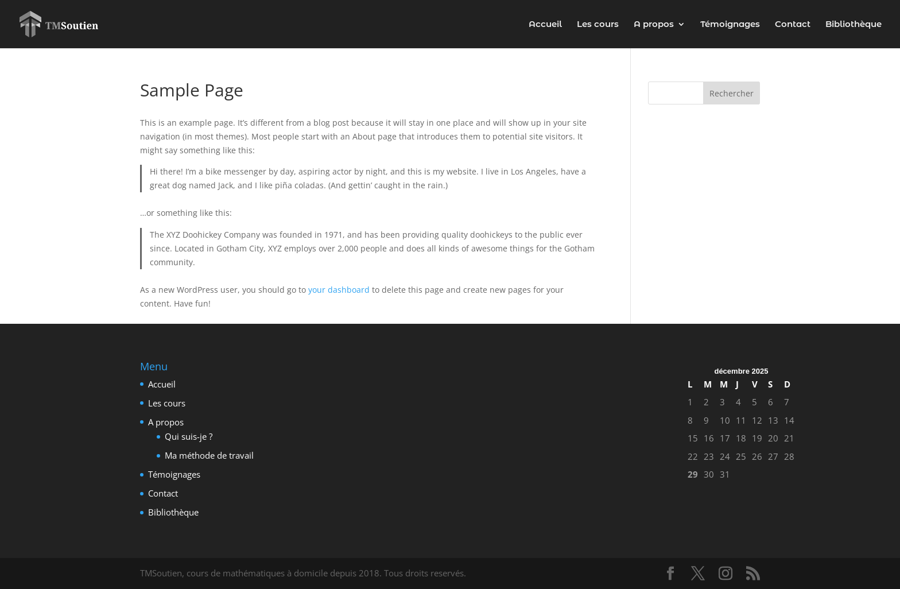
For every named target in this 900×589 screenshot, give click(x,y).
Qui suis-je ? (188, 436)
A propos (654, 24)
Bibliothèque (853, 24)
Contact (792, 24)
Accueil (545, 24)
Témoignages (730, 24)
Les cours (598, 24)
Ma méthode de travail (209, 455)
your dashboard (339, 289)
